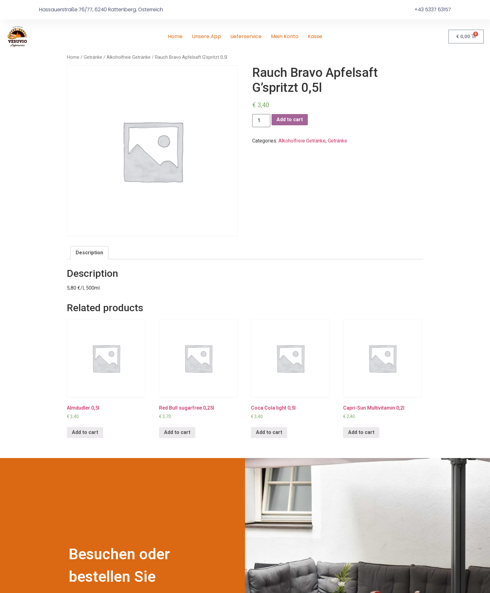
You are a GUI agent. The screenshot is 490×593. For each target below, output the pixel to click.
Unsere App (206, 36)
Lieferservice (246, 36)
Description (89, 253)
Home (175, 36)
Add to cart (290, 119)
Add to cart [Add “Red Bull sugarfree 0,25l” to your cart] (177, 432)
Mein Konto (284, 36)
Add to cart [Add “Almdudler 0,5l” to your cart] (85, 432)
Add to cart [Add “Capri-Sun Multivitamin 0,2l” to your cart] (361, 432)
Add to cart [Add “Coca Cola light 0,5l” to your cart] (269, 432)
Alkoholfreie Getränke (129, 57)
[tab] (89, 252)
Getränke (93, 57)
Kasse (315, 36)
